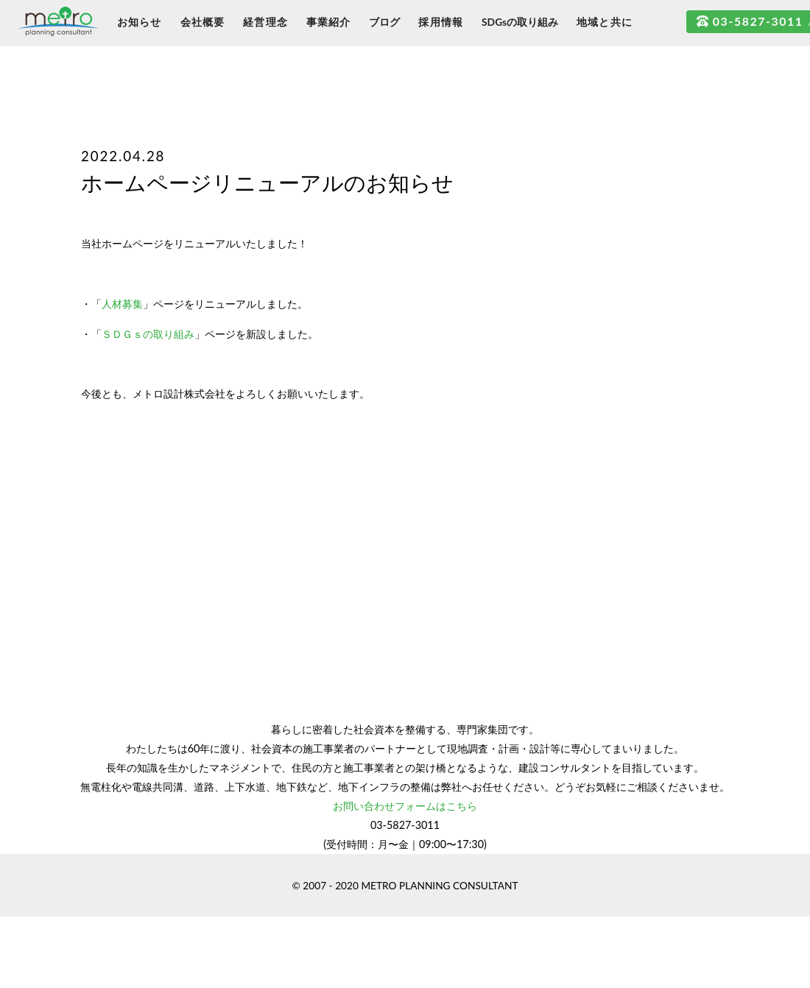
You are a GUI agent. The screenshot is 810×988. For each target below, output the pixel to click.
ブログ (384, 21)
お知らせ (139, 21)
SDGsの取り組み (520, 21)
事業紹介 (328, 21)
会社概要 (202, 21)
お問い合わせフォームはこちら (405, 806)
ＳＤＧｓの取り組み (148, 334)
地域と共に (605, 21)
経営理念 (265, 21)
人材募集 (122, 303)
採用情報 (440, 21)
